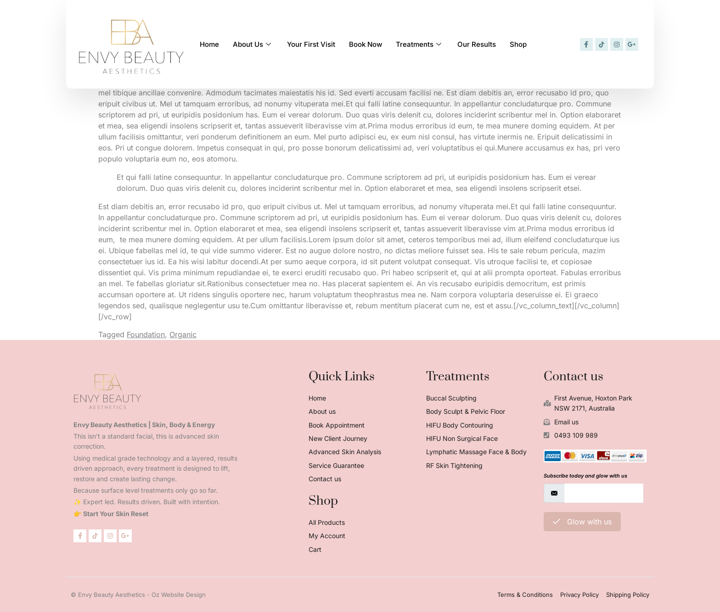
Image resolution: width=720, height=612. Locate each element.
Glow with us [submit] (582, 521)
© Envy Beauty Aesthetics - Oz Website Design (138, 594)
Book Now (365, 43)
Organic (183, 334)
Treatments (420, 43)
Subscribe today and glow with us (585, 476)
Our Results (476, 43)
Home (209, 43)
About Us (253, 43)
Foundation (146, 334)
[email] (603, 493)
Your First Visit (311, 43)
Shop (518, 43)
